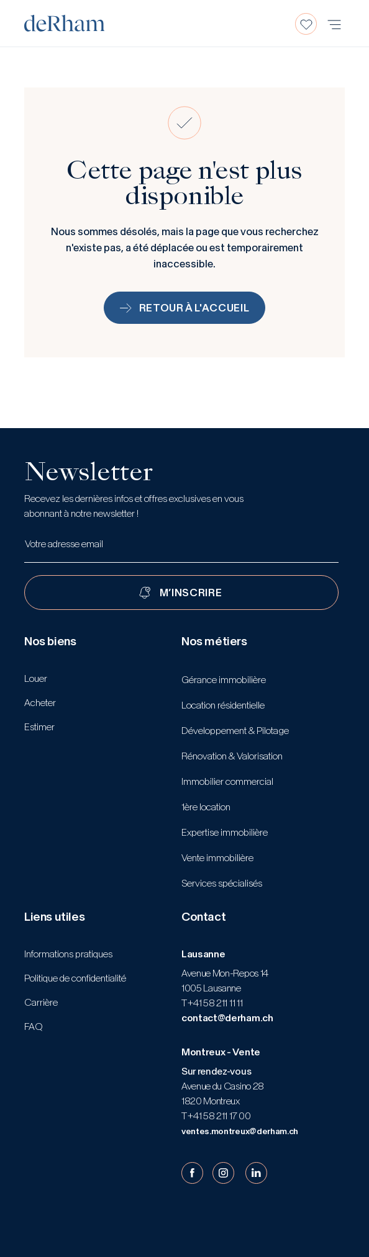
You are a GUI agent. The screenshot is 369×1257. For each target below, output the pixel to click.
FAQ (33, 1026)
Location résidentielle (223, 705)
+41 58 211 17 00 (218, 1116)
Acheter (40, 703)
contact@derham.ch (227, 1018)
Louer (35, 678)
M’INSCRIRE (191, 592)
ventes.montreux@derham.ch (239, 1131)
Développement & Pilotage (235, 730)
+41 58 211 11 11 (214, 1003)
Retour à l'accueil (185, 308)
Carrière (41, 1002)
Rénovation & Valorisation (232, 756)
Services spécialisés (221, 883)
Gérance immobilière (223, 680)
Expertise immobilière (224, 832)
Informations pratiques (68, 954)
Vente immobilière (217, 858)
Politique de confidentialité (75, 978)
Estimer (39, 727)
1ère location (205, 807)
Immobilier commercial (227, 781)
